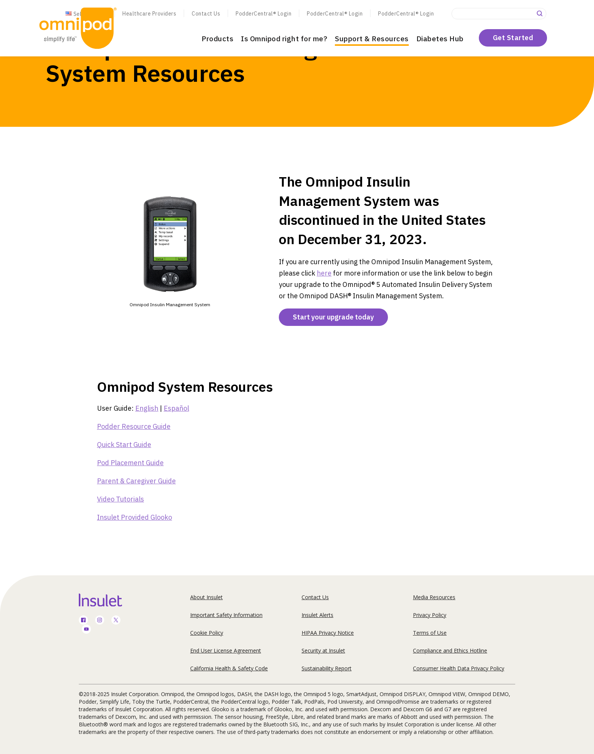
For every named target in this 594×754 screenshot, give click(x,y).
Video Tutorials (120, 499)
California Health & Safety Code (229, 668)
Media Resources (434, 597)
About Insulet (206, 597)
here (324, 273)
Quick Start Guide (124, 444)
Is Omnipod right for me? (284, 38)
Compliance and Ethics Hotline (450, 650)
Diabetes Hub (440, 38)
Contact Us (206, 13)
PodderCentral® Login (263, 13)
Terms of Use (430, 632)
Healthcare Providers (149, 13)
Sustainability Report (327, 668)
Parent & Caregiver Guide (136, 481)
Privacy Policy (429, 614)
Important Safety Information (226, 614)
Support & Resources (372, 38)
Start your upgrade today (333, 317)
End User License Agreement (225, 650)
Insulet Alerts (317, 614)
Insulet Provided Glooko (134, 517)
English (146, 408)
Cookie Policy (206, 632)
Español (176, 408)
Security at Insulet (323, 650)
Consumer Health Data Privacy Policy (458, 668)
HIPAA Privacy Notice (328, 632)
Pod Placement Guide (130, 462)
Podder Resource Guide (133, 426)
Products (217, 38)
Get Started (513, 37)
